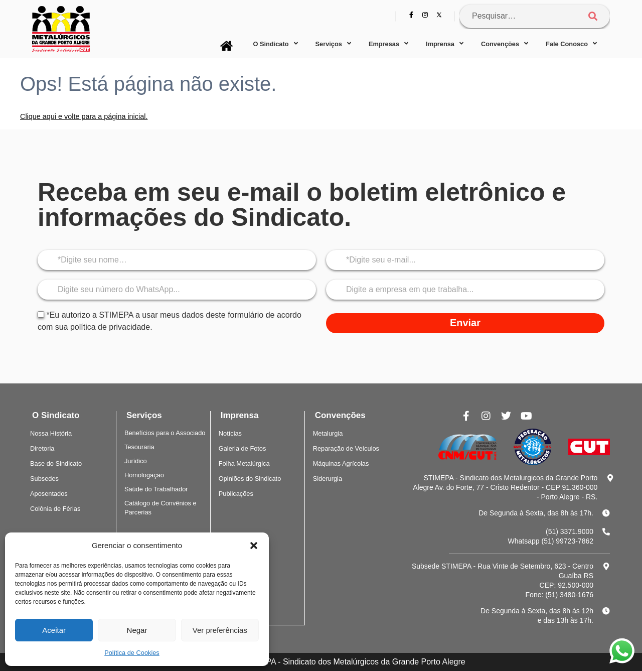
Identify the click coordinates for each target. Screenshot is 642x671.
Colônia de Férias (55, 508)
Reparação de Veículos (346, 448)
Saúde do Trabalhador (156, 489)
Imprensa (444, 44)
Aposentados (49, 493)
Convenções (504, 44)
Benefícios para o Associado (165, 433)
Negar (137, 630)
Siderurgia (327, 478)
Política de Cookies (131, 652)
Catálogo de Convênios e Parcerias (160, 507)
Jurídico (135, 461)
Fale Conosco (571, 44)
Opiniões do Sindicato (250, 478)
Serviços (333, 44)
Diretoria (42, 448)
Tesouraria (139, 447)
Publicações (236, 493)
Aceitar (54, 630)
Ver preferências (220, 630)
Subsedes (44, 478)
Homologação (144, 475)
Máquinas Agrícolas (341, 463)
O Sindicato (275, 44)
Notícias (230, 433)
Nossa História (51, 433)
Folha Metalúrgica (244, 463)
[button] (254, 546)
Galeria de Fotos (242, 448)
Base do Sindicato (56, 463)
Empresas (388, 44)
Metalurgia (328, 433)
